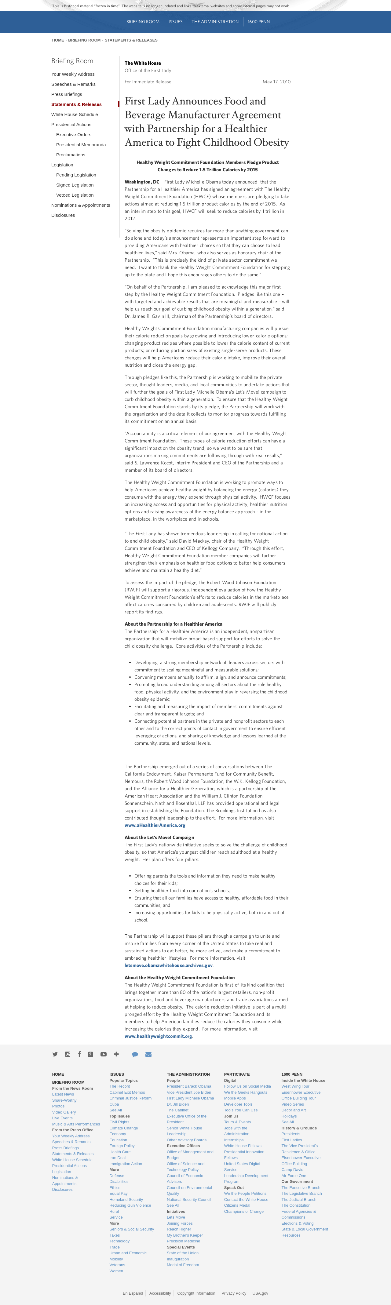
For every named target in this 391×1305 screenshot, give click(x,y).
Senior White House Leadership (184, 1131)
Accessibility (160, 1293)
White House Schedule (74, 114)
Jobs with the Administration (236, 1131)
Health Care (119, 1152)
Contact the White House (246, 1199)
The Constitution (296, 1205)
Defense (116, 1175)
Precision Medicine (183, 1241)
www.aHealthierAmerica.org (155, 825)
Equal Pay (118, 1193)
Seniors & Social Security (131, 1229)
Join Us (231, 1116)
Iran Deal (117, 1157)
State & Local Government (305, 1229)
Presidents (291, 1134)
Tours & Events (237, 1122)
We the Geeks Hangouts (245, 1092)
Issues (176, 21)
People (173, 1080)
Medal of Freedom (183, 1265)
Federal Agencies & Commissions (299, 1214)
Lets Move (176, 1217)
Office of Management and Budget (190, 1155)
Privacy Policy (233, 1293)
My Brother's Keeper (185, 1235)
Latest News (63, 1094)
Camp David (293, 1169)
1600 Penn (259, 21)
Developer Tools (238, 1104)
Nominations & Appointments (80, 205)
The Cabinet (177, 1110)
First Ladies (292, 1140)
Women (116, 1271)
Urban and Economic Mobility (127, 1256)
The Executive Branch (301, 1187)
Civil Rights (119, 1122)
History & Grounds (299, 1128)
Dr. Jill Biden (178, 1104)
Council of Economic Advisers (185, 1178)
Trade (114, 1247)
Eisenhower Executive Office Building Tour (301, 1095)
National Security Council (189, 1199)
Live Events (62, 1118)
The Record (119, 1086)
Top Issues (119, 1116)
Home (58, 40)
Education (118, 1140)
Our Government (297, 1181)
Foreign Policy (121, 1145)
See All (115, 1110)
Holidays (289, 1116)
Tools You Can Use (241, 1110)
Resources (291, 1235)
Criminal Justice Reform (130, 1098)
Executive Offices (183, 1145)
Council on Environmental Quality (189, 1190)
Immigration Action (125, 1163)
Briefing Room (143, 21)
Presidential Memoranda (81, 144)
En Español (133, 1293)
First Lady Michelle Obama (190, 1098)
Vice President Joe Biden (189, 1092)
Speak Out (234, 1187)
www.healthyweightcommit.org (158, 1036)
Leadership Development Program (246, 1178)
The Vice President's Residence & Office (300, 1148)
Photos (58, 1106)
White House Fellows (242, 1145)
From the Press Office (72, 1130)
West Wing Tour (295, 1086)
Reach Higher (179, 1229)
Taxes (114, 1235)
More (114, 1169)
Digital (230, 1080)
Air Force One (294, 1175)
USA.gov (260, 1293)
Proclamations (70, 154)
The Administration (215, 21)
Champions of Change (244, 1211)
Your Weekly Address (73, 74)
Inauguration (178, 1259)
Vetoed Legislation (75, 195)
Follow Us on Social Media (247, 1086)
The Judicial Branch (299, 1199)
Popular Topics (123, 1080)
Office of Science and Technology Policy (185, 1166)
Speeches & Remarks (73, 84)
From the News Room (72, 1088)
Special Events (181, 1247)
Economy (117, 1134)
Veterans (117, 1265)
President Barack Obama (189, 1086)
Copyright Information (196, 1293)
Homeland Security (126, 1199)
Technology (119, 1241)
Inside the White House (303, 1080)
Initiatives (176, 1211)
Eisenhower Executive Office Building (301, 1160)
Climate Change (123, 1128)
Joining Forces (180, 1223)
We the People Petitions (245, 1193)
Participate (237, 1074)
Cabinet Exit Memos (127, 1092)
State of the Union (183, 1253)
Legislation (62, 164)
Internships (234, 1140)
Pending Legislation (76, 174)
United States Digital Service (242, 1166)
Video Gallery (64, 1112)
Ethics (114, 1187)
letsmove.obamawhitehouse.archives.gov (169, 965)
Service (115, 1217)
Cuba (114, 1104)
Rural (114, 1211)
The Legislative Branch (302, 1193)
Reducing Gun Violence (130, 1205)
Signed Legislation (75, 184)
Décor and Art (294, 1110)
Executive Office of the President (186, 1119)
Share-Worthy (64, 1100)
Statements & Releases (131, 40)
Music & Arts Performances (76, 1124)
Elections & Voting (298, 1223)
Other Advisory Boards (186, 1140)
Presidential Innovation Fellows (244, 1155)
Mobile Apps (235, 1098)
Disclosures (63, 215)
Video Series (293, 1104)
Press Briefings (66, 94)
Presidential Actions (71, 124)
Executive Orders (73, 134)
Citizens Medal (237, 1205)
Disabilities (118, 1181)
